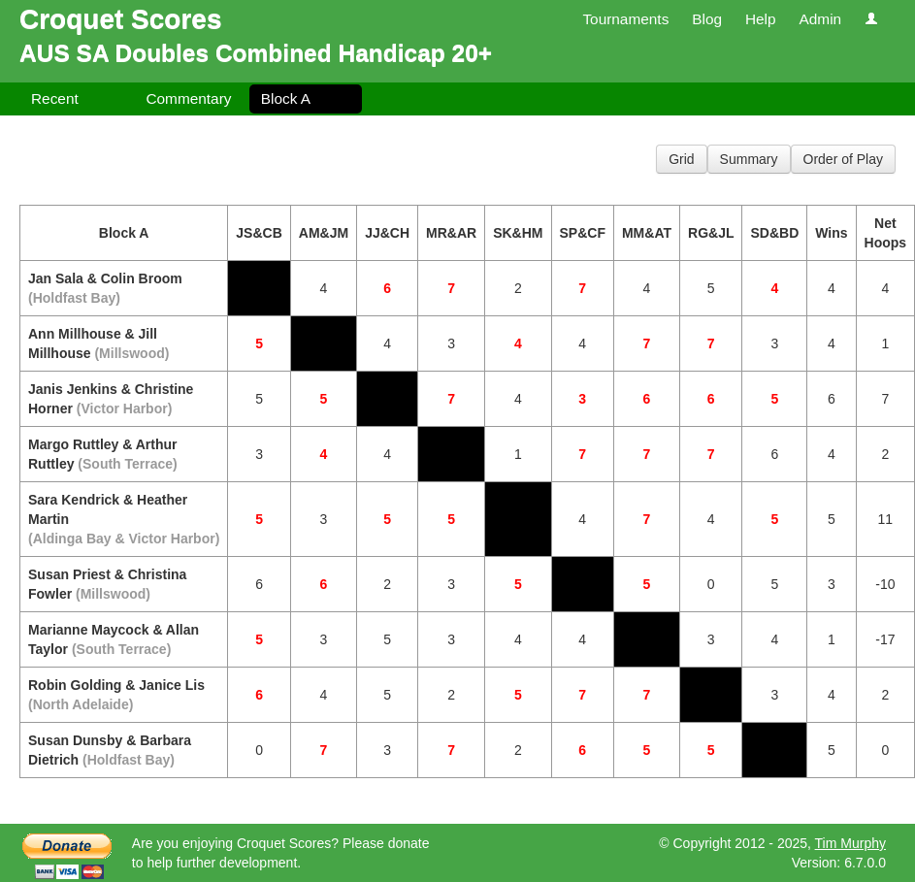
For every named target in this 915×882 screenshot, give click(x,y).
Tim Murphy (850, 843)
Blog (707, 19)
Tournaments (625, 19)
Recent (55, 98)
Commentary (188, 98)
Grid (681, 159)
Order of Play (843, 159)
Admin (820, 19)
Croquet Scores (120, 19)
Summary (749, 159)
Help (760, 19)
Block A (285, 98)
